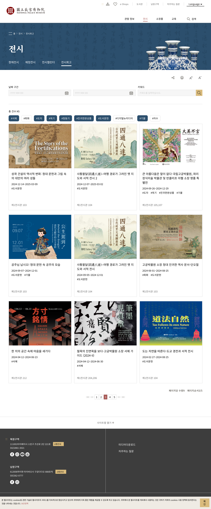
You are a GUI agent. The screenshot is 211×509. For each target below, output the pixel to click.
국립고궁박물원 (25, 11)
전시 (21, 33)
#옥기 (52, 118)
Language (194, 4)
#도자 (39, 118)
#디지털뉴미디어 (124, 118)
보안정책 (24, 503)
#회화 (26, 118)
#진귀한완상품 (84, 118)
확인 (204, 502)
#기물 (142, 118)
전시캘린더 (48, 62)
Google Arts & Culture (27, 456)
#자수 (155, 118)
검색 (199, 93)
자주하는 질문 (126, 453)
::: (103, 4)
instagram (17, 456)
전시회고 (30, 33)
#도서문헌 (103, 118)
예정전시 (30, 62)
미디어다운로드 (127, 446)
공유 (173, 77)
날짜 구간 (13, 87)
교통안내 (57, 445)
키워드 (141, 87)
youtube (22, 456)
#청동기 (65, 118)
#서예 (14, 118)
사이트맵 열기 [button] (104, 424)
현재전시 (14, 62)
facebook (12, 456)
